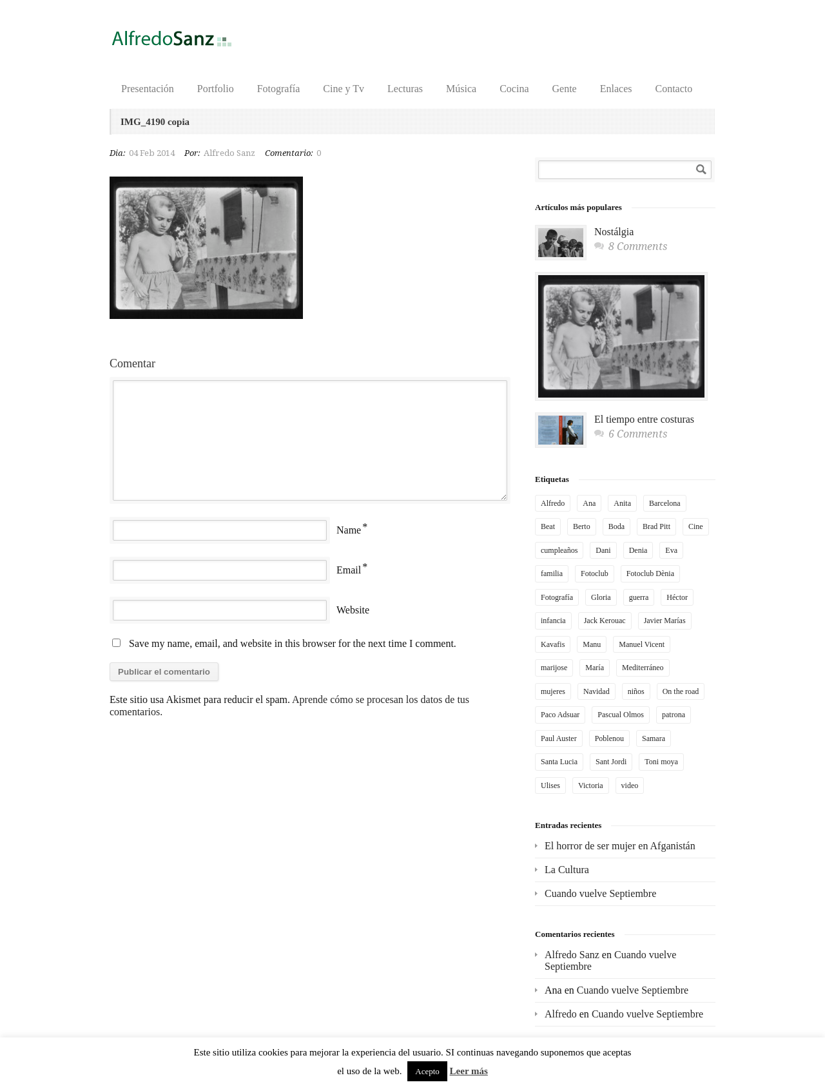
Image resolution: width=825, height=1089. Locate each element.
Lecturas (405, 88)
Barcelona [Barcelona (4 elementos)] (665, 503)
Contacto (673, 88)
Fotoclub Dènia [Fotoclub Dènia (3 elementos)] (650, 573)
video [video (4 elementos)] (630, 785)
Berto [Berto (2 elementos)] (581, 526)
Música (461, 88)
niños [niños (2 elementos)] (636, 691)
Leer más (469, 1071)
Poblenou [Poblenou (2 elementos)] (609, 738)
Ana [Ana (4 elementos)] (589, 503)
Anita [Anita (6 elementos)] (622, 503)
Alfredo (561, 1013)
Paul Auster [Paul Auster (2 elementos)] (559, 738)
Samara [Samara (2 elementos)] (653, 738)
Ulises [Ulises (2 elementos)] (550, 785)
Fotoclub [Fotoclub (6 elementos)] (594, 573)
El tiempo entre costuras (644, 419)
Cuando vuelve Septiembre (600, 893)
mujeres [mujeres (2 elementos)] (553, 691)
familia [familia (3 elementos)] (552, 573)
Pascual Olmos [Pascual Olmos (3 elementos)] (620, 714)
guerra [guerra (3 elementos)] (639, 597)
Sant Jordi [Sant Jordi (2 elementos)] (611, 761)
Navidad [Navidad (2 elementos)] (596, 691)
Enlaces (616, 88)
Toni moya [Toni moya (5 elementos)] (661, 761)
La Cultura (567, 869)
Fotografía (278, 88)
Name (348, 530)
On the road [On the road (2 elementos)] (681, 691)
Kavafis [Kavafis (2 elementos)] (553, 644)
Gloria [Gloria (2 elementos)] (601, 597)
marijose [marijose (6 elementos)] (554, 667)
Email (348, 569)
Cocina (514, 88)
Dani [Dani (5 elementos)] (603, 550)
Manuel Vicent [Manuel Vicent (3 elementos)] (642, 644)
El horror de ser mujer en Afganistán (620, 845)
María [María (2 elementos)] (594, 667)
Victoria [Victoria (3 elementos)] (590, 785)
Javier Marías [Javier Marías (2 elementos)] (665, 620)
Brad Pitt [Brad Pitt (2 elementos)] (656, 526)
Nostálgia (614, 231)
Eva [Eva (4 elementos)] (671, 550)
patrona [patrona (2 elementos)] (673, 714)
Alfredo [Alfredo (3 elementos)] (553, 503)
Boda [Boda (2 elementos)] (616, 526)
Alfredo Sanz (229, 153)
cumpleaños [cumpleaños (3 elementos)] (559, 550)
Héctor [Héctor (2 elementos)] (677, 597)
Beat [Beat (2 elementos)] (548, 526)
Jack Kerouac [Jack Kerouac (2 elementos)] (605, 620)
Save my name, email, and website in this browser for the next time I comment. (292, 643)
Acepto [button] (427, 1071)
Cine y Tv (343, 88)
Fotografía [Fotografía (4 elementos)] (557, 597)
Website (352, 609)
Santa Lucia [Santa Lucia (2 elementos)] (559, 761)
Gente (564, 88)
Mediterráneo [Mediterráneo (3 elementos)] (643, 667)
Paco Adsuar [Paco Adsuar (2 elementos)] (560, 714)
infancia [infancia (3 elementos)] (553, 620)
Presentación (147, 88)
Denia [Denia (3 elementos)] (638, 550)
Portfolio (215, 88)
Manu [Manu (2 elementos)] (592, 644)
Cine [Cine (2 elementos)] (695, 526)
